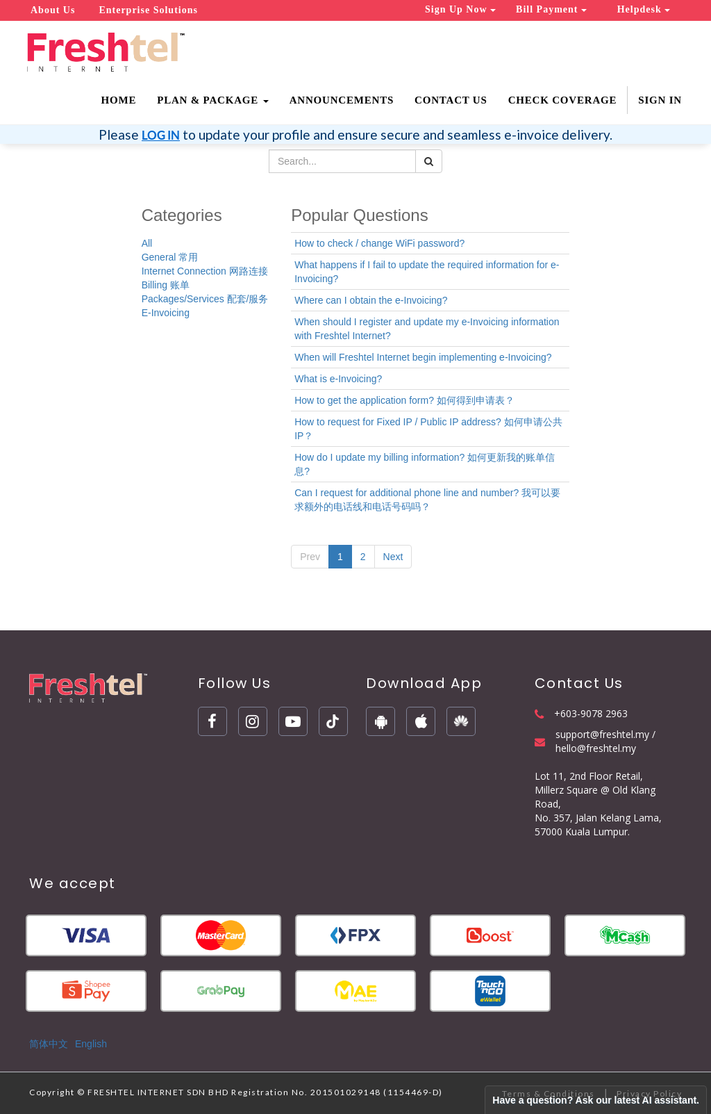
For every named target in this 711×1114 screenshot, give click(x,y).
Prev (310, 556)
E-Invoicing (166, 312)
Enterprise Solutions (148, 10)
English (91, 1043)
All (147, 243)
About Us (53, 10)
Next (393, 556)
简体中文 (48, 1043)
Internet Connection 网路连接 (205, 271)
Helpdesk (644, 9)
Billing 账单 (166, 284)
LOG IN (161, 135)
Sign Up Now (460, 9)
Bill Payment (551, 9)
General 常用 (170, 257)
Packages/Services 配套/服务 (205, 298)
